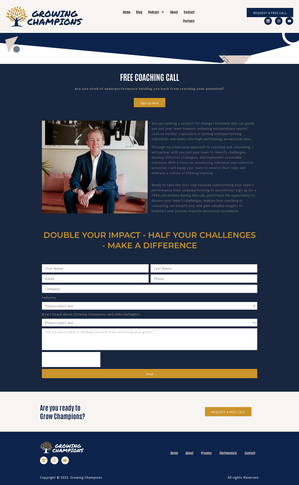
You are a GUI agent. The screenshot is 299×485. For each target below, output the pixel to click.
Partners (189, 20)
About (174, 12)
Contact (189, 12)
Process (206, 453)
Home (126, 12)
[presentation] (71, 359)
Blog (139, 12)
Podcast (156, 12)
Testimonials (228, 453)
